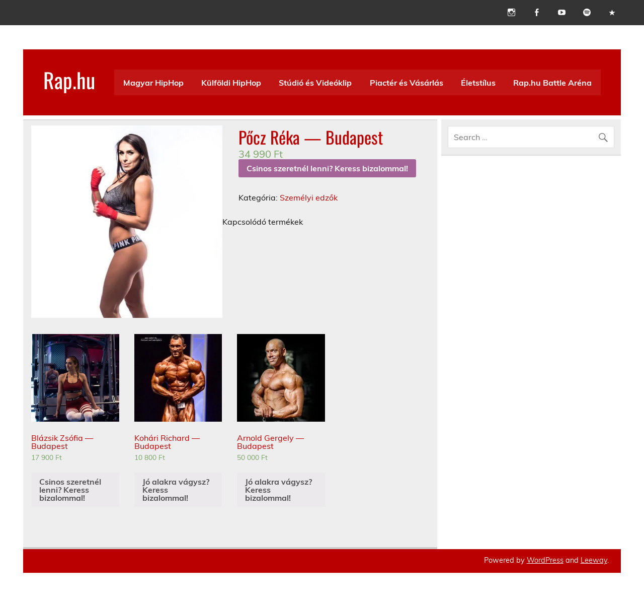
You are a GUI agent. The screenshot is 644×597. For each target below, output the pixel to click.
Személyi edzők (309, 197)
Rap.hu (69, 79)
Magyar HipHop (153, 83)
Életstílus (478, 83)
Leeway (594, 560)
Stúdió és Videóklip (315, 83)
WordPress (545, 560)
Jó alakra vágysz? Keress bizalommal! (175, 490)
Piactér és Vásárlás (406, 83)
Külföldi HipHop (231, 83)
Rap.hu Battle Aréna (552, 83)
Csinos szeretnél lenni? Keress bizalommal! (327, 168)
